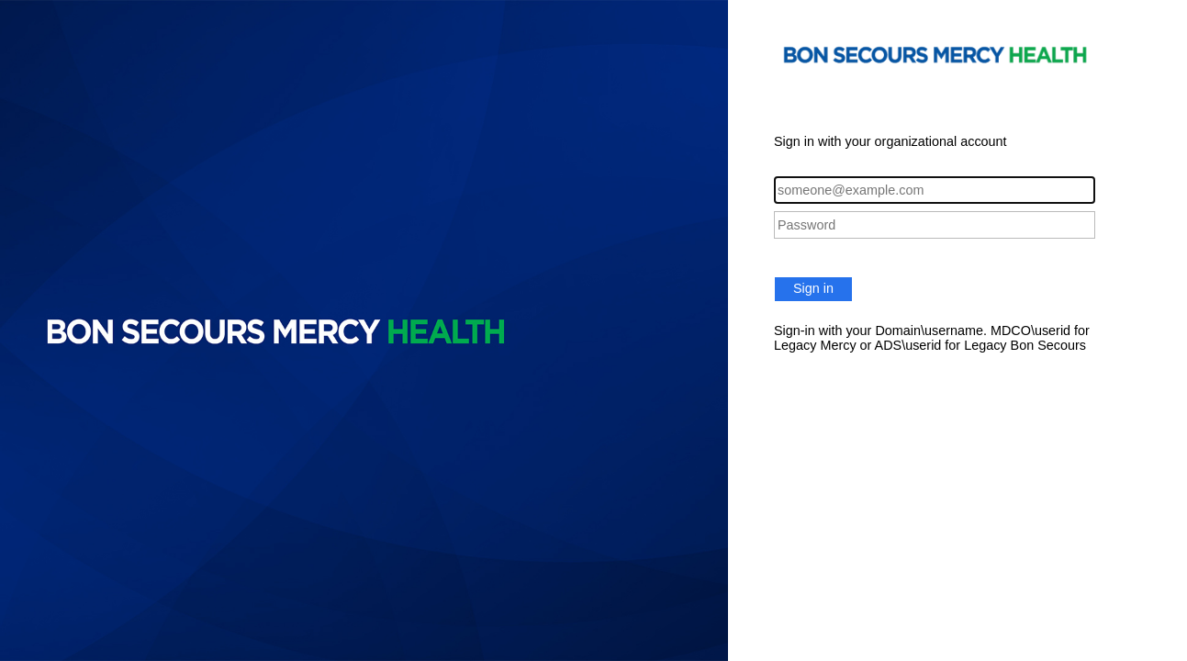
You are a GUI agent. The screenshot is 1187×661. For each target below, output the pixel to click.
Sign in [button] (813, 288)
